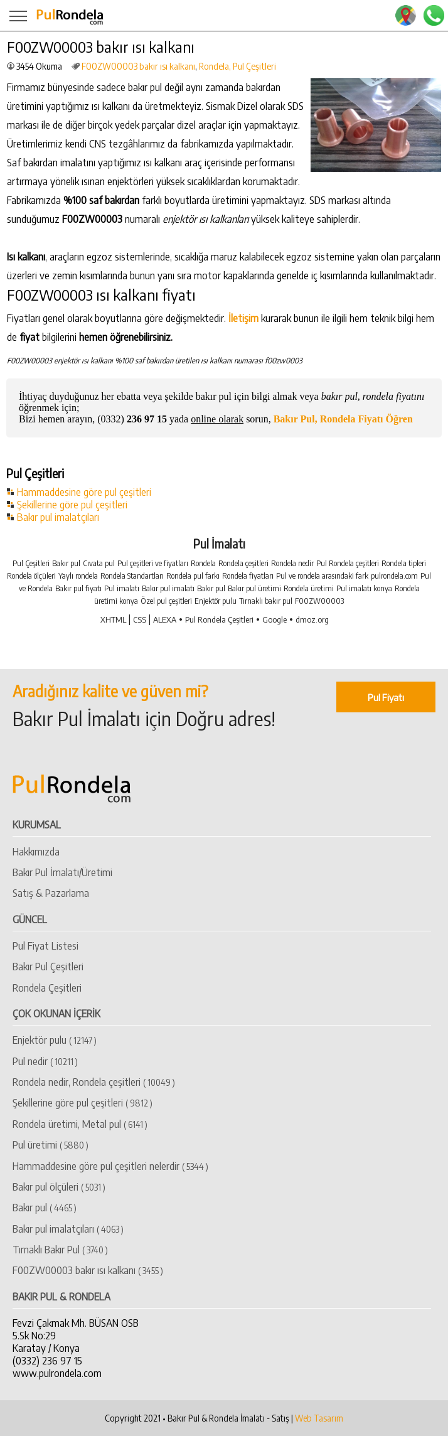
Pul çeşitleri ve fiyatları (152, 563)
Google (274, 619)
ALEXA (164, 619)
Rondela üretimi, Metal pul (80, 1124)
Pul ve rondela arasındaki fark (322, 576)
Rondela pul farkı (193, 576)
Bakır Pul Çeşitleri (48, 966)
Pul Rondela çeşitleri (347, 563)
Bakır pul (66, 563)
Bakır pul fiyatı (78, 588)
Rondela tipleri (403, 563)
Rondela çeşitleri (243, 563)
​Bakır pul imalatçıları (68, 1229)
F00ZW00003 (319, 601)
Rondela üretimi (309, 588)
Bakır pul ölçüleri (59, 1187)
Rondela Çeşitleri (47, 988)
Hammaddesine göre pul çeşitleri (84, 492)
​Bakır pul (45, 1207)
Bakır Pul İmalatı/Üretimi (62, 872)
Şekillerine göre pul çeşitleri (72, 504)
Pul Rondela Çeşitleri (219, 619)
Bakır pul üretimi (254, 588)
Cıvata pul (99, 563)
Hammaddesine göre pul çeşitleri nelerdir (110, 1166)
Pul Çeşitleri (31, 563)
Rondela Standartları (132, 576)
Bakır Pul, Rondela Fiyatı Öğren (343, 419)
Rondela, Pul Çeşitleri (237, 66)
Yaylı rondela (78, 576)
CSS (139, 619)
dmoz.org (312, 619)
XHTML (113, 619)
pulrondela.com (394, 576)
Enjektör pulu (216, 601)
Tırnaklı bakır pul (265, 601)
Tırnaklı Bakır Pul (60, 1249)
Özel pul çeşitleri (166, 601)
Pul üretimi (50, 1145)
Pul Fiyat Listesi (45, 946)
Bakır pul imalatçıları (58, 517)
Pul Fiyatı (386, 697)
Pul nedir (45, 1061)
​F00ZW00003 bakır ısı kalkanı (138, 66)
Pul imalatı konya (364, 588)
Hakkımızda (36, 851)
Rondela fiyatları (248, 576)
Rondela (203, 563)
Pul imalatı (121, 588)
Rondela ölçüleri (31, 576)
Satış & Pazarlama (51, 893)
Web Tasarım (319, 1418)
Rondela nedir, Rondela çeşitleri (94, 1082)
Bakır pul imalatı (168, 588)
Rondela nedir (292, 563)
